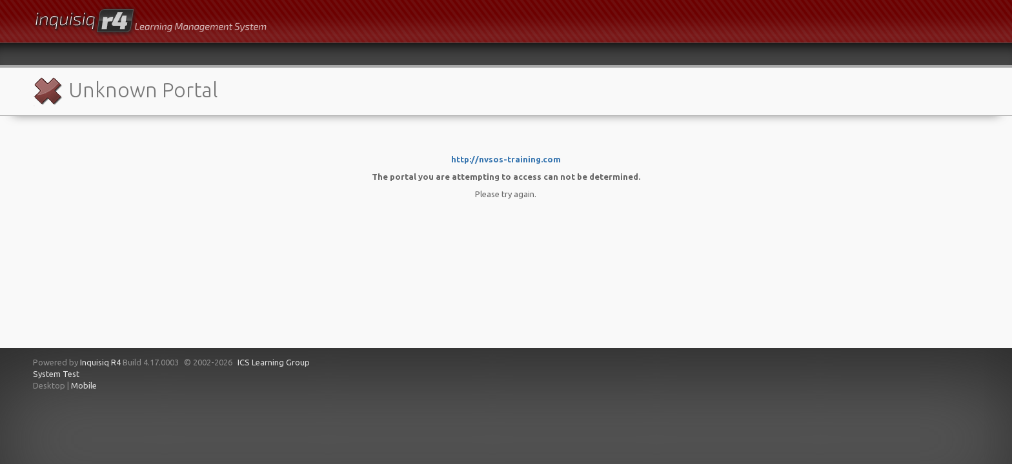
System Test (56, 373)
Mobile (84, 385)
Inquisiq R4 (100, 362)
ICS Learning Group (274, 362)
